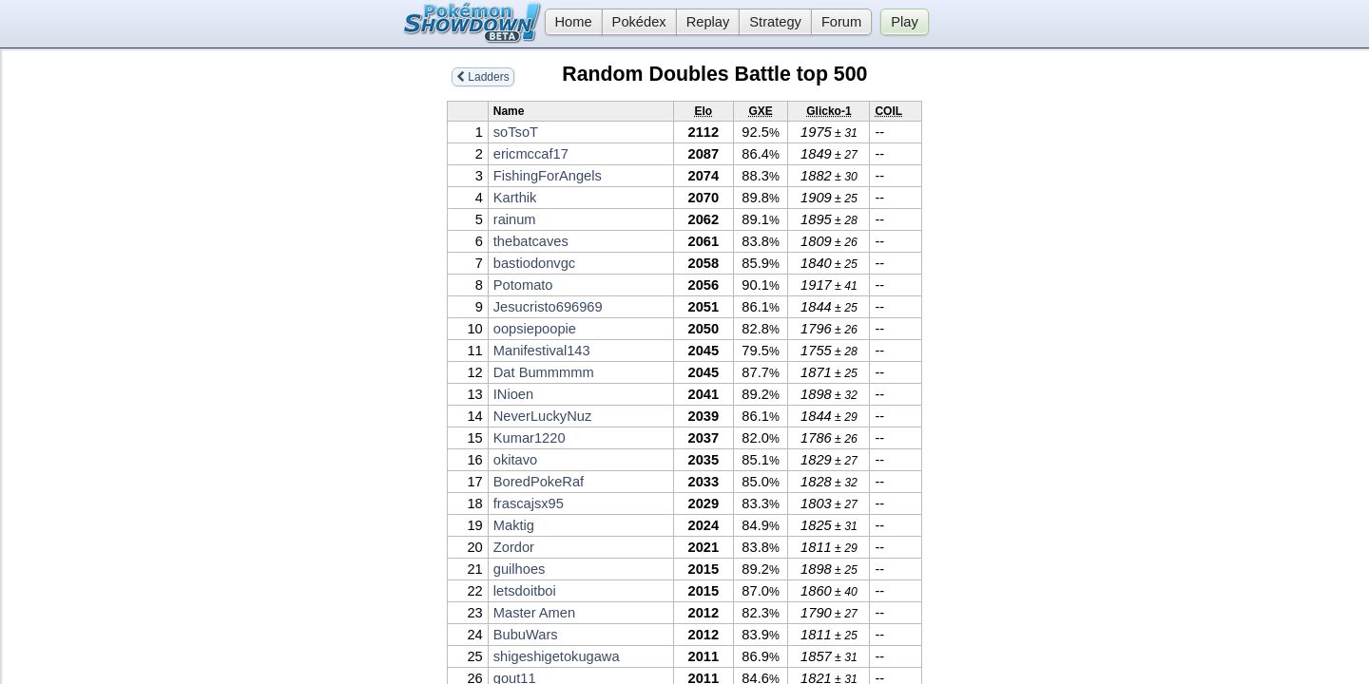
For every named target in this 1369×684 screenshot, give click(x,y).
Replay (708, 21)
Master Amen (534, 612)
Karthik (515, 197)
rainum (514, 219)
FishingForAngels (547, 175)
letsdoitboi (524, 590)
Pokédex (639, 21)
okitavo (515, 459)
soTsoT (515, 132)
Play (904, 21)
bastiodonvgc (534, 263)
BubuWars (525, 634)
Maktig (513, 525)
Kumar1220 (529, 438)
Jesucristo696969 (548, 306)
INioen (513, 394)
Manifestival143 (541, 350)
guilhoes (519, 569)
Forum (841, 21)
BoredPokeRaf (538, 481)
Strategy (775, 21)
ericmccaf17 (531, 154)
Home (568, 22)
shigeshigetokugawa (556, 656)
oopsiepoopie (534, 328)
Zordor (513, 547)
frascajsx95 (528, 503)
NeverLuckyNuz (542, 416)
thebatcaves (531, 241)
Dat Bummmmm (543, 372)
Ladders (483, 77)
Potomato (523, 285)
